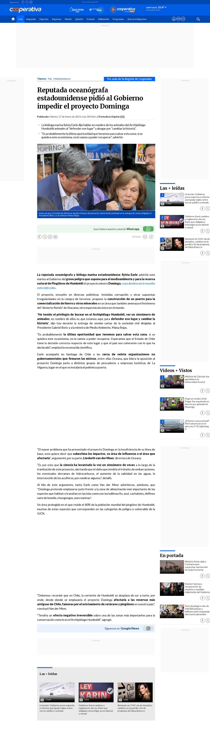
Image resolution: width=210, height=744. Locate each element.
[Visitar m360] (178, 21)
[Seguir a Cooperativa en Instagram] (31, 2)
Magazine (31, 19)
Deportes (43, 19)
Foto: (42, 146)
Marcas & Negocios (137, 19)
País (20, 19)
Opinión (79, 19)
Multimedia (103, 19)
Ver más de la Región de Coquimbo (129, 79)
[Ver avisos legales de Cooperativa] (174, 21)
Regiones (56, 19)
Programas (118, 19)
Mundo (68, 19)
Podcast (90, 19)
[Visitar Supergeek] (183, 21)
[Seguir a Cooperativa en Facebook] (23, 2)
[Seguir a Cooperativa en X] (27, 2)
